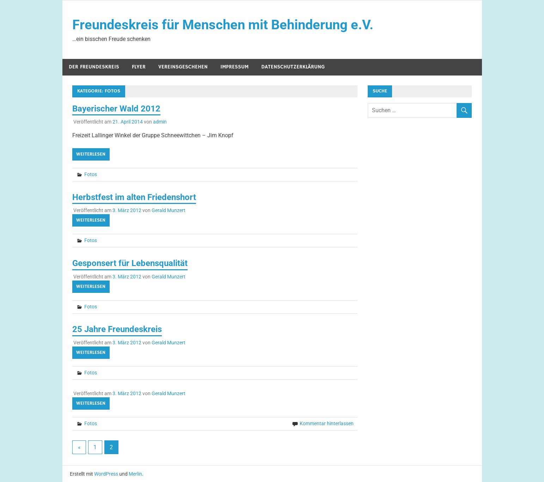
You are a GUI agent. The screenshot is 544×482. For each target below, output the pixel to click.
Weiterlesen (90, 154)
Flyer (139, 67)
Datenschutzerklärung (293, 67)
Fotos (90, 174)
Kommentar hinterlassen (327, 423)
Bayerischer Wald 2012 (116, 109)
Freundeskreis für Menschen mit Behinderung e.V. (222, 24)
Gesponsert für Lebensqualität (130, 263)
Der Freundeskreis (94, 67)
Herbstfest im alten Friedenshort (134, 197)
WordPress (106, 474)
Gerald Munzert (168, 210)
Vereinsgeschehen (183, 67)
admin (160, 122)
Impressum (234, 67)
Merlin (135, 474)
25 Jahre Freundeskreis (117, 329)
